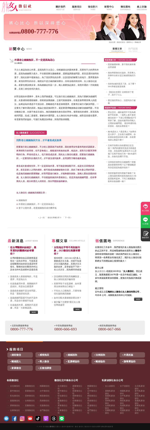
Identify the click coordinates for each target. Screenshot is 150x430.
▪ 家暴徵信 (15, 368)
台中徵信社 (45, 391)
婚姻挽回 (23, 200)
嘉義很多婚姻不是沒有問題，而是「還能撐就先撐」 (24, 292)
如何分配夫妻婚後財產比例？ (67, 298)
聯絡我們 (145, 238)
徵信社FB (88, 426)
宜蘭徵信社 (30, 405)
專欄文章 (138, 42)
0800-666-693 (65, 329)
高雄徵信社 (45, 401)
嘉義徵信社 (15, 401)
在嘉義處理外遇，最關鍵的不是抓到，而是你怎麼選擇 (24, 285)
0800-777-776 (33, 31)
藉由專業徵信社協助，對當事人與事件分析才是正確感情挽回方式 (122, 75)
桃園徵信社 (45, 386)
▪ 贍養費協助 (129, 361)
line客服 (145, 224)
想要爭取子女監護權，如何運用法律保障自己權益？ (67, 285)
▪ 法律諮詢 (99, 355)
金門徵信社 (45, 410)
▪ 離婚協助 (99, 361)
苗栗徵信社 (30, 391)
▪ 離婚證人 (15, 361)
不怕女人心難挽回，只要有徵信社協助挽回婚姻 (67, 292)
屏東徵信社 (15, 405)
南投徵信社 (45, 396)
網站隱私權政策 (107, 426)
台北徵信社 (15, 386)
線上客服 (145, 211)
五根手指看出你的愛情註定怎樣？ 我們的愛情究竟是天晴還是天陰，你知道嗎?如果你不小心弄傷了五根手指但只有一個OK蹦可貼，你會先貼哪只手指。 (122, 151)
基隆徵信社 (30, 386)
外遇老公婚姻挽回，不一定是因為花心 (36, 204)
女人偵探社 (110, 386)
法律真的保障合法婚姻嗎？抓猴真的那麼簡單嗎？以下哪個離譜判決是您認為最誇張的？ (122, 165)
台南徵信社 (30, 401)
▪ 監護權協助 (72, 361)
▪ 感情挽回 (43, 355)
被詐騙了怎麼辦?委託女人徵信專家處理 (67, 303)
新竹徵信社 (15, 391)
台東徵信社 (15, 410)
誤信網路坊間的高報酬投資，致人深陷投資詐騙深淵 (67, 277)
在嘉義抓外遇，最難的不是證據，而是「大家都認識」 (24, 306)
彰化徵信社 (15, 396)
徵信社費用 (96, 426)
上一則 (41, 218)
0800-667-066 (109, 329)
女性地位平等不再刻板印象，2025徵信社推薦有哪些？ (67, 250)
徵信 (76, 426)
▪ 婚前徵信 (15, 355)
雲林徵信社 (30, 396)
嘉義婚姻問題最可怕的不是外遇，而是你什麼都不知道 (24, 299)
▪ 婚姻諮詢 (71, 355)
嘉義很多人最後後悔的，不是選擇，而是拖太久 (24, 277)
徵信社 (119, 42)
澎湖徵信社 (30, 410)
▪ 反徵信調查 (44, 368)
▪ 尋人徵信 (43, 361)
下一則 (68, 218)
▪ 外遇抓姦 (127, 355)
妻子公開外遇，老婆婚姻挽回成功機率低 (38, 208)
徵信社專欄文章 (55, 218)
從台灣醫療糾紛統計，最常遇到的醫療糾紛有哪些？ (23, 250)
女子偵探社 (125, 386)
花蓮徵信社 (45, 405)
